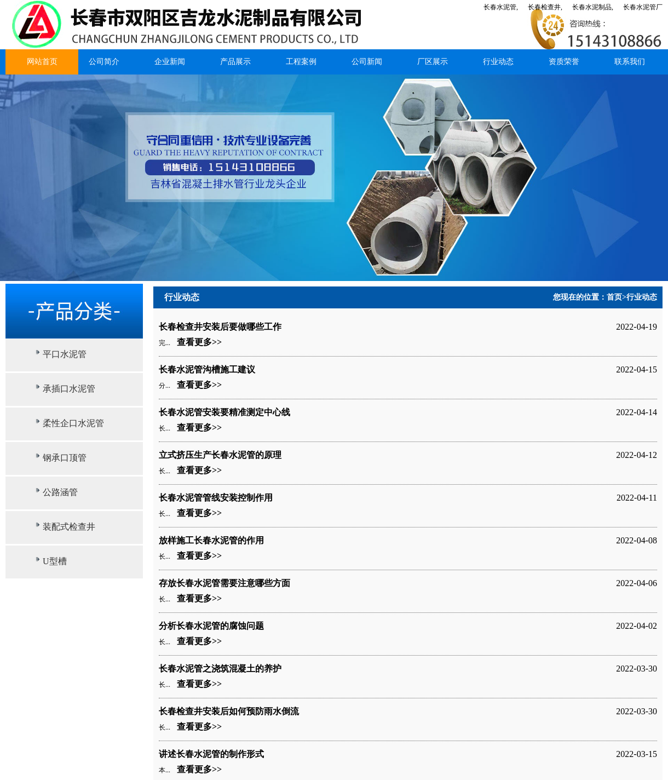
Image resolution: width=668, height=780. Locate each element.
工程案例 (301, 62)
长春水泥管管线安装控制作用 (216, 497)
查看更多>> (199, 342)
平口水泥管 (65, 354)
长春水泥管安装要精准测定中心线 (224, 412)
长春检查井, (545, 7)
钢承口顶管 (65, 457)
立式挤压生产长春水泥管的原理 (220, 455)
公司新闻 (367, 62)
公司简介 (104, 62)
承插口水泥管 (69, 388)
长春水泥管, (500, 7)
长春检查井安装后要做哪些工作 (220, 326)
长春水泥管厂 (643, 7)
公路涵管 (60, 492)
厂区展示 (432, 62)
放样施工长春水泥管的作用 (211, 540)
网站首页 (42, 62)
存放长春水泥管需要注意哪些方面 (224, 583)
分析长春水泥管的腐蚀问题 (211, 625)
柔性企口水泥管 (73, 423)
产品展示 (235, 62)
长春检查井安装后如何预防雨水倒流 (229, 711)
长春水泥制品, (592, 7)
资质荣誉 (564, 62)
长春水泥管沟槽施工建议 (207, 369)
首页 (614, 297)
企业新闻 (169, 62)
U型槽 (55, 561)
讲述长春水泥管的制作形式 (211, 754)
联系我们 (629, 62)
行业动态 (498, 62)
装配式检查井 (69, 526)
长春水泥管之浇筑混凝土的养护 (220, 668)
